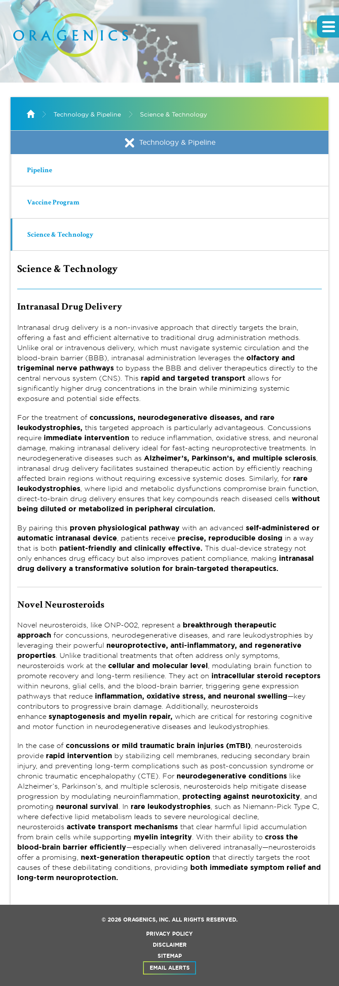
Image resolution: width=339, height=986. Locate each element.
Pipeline (39, 170)
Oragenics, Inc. (146, 919)
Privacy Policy (169, 933)
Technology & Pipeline (87, 114)
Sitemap (170, 956)
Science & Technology (173, 114)
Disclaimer (170, 944)
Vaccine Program (53, 203)
